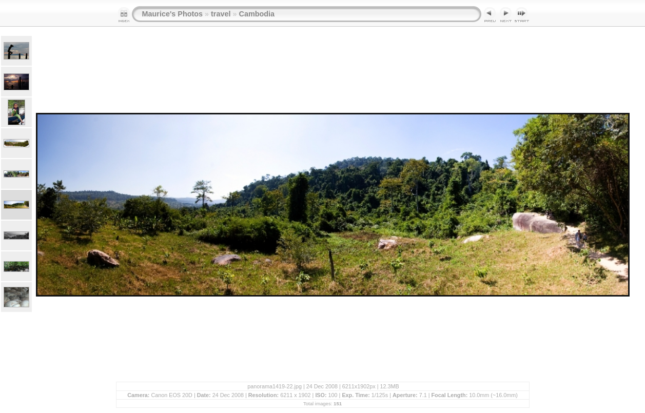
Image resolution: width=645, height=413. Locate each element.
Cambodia (257, 14)
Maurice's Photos (172, 14)
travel (220, 14)
